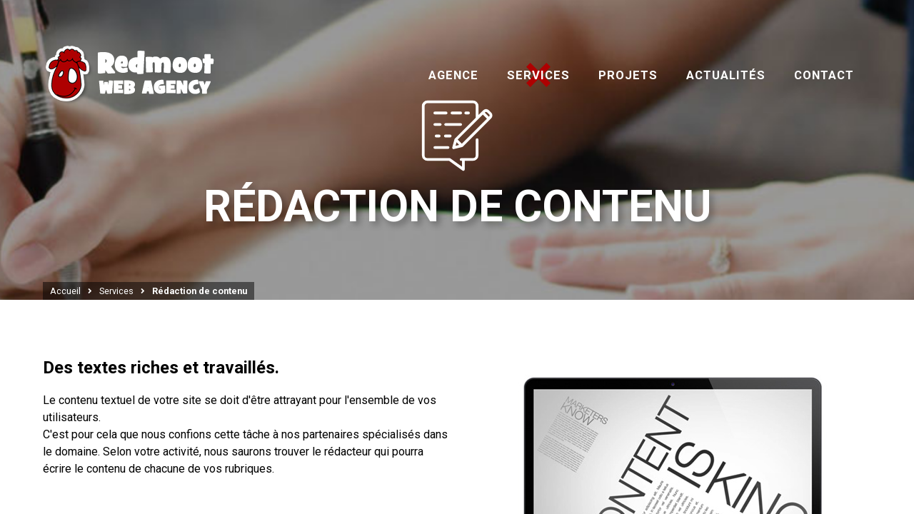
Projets (628, 75)
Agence (453, 75)
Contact (824, 75)
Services (538, 75)
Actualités (725, 75)
